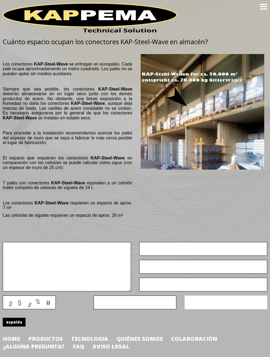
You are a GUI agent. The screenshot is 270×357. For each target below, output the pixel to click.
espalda (14, 322)
